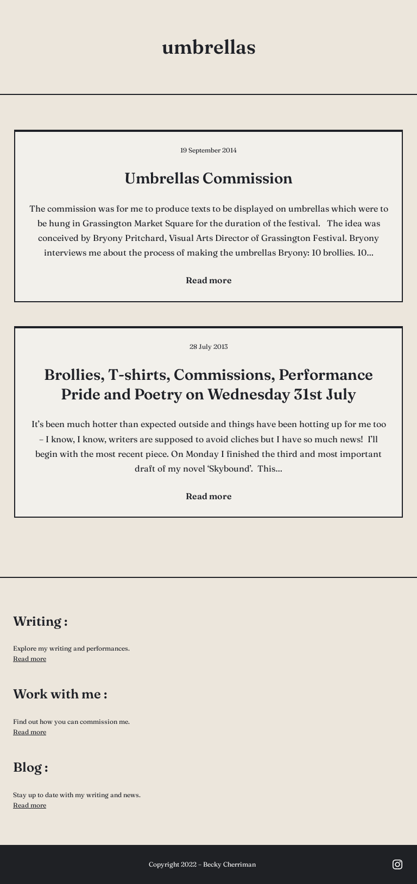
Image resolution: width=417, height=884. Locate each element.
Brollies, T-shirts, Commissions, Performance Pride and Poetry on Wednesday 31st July (208, 384)
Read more (29, 658)
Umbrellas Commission (208, 178)
